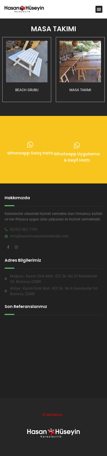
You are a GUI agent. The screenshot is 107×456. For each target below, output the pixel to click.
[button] (98, 9)
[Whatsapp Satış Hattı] (30, 145)
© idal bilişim (52, 415)
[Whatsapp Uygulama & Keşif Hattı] (76, 147)
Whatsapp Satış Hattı (30, 154)
